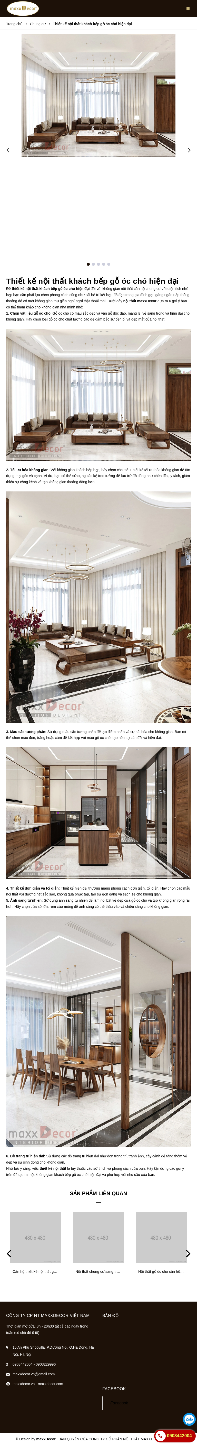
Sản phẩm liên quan (98, 1193)
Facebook (119, 1403)
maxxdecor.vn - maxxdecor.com (38, 1384)
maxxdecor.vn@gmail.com (34, 1374)
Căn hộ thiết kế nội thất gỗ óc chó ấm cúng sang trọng (57, 1271)
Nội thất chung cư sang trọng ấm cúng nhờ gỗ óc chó (118, 1271)
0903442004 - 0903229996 (34, 1364)
